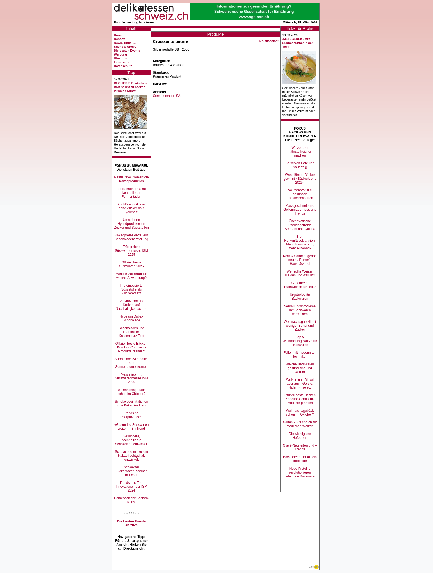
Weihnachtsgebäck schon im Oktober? (131, 392)
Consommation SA (167, 96)
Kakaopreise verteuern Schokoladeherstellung (131, 237)
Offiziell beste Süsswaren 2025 (131, 264)
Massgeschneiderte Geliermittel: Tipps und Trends (299, 209)
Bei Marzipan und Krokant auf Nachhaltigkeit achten (131, 305)
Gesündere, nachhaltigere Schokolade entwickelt (131, 440)
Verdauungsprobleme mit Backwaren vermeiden (300, 310)
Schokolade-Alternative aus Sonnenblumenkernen (131, 363)
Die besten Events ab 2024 (131, 523)
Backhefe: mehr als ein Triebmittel (300, 459)
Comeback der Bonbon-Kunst (131, 500)
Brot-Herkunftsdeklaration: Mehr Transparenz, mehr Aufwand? (299, 242)
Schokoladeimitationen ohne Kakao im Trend (131, 403)
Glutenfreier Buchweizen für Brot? (300, 285)
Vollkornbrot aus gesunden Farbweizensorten (300, 194)
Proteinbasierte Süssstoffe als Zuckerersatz (131, 289)
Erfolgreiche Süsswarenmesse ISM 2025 (131, 251)
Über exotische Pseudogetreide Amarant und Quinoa (300, 225)
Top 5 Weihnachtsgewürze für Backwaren (299, 341)
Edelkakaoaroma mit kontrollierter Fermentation (131, 193)
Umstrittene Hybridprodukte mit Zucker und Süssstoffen (131, 223)
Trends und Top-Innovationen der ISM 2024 (131, 486)
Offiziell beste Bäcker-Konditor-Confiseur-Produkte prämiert (131, 347)
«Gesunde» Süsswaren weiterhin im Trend (131, 427)
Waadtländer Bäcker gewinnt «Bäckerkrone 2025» (300, 178)
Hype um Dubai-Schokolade (132, 318)
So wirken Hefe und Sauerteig (300, 165)
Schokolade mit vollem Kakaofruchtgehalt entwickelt (131, 455)
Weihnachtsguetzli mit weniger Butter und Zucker (300, 325)
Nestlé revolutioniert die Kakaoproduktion (131, 179)
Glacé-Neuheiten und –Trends (300, 447)
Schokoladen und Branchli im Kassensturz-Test (131, 332)
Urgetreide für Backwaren (300, 296)
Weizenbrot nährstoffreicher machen (299, 151)
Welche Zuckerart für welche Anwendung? (131, 276)
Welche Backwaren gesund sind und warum (300, 368)
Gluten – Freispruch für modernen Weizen (300, 424)
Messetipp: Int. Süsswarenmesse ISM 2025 (131, 378)
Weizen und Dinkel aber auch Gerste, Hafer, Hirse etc (300, 383)
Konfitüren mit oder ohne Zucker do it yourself (131, 208)
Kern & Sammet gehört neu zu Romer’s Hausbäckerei (300, 260)
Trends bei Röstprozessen (131, 415)
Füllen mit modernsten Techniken (300, 354)
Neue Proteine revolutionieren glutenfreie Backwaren (300, 472)
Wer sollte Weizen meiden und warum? (300, 273)
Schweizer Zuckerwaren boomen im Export (131, 471)
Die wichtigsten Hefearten (300, 436)
